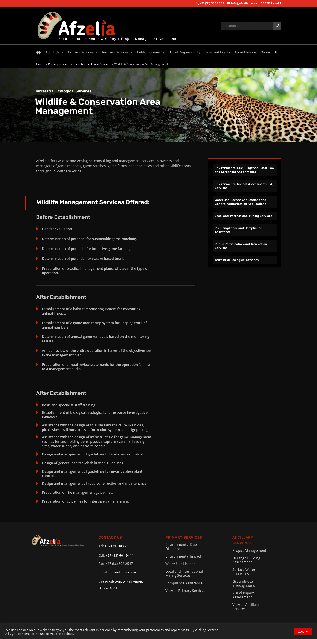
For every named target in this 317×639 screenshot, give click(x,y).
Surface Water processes (243, 571)
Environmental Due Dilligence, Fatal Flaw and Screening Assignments (244, 170)
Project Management (249, 550)
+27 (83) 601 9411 (120, 555)
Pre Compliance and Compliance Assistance (238, 230)
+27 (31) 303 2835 (119, 546)
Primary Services (80, 52)
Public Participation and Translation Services (241, 246)
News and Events (217, 52)
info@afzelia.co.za (122, 572)
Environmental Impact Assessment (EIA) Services (244, 186)
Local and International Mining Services (243, 216)
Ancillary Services (115, 52)
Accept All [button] (303, 631)
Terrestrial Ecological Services (237, 260)
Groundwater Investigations (243, 583)
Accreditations (245, 52)
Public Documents (151, 52)
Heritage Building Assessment (246, 560)
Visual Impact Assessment (243, 595)
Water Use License (180, 563)
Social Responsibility (184, 52)
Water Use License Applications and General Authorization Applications (240, 202)
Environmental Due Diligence (181, 546)
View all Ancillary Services (245, 606)
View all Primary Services (185, 590)
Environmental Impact (183, 556)
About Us (52, 52)
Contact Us (269, 52)
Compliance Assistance (184, 583)
